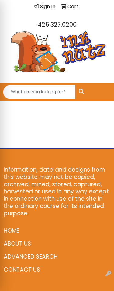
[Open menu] (102, 92)
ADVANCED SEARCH (30, 257)
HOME (11, 231)
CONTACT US (22, 270)
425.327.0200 (57, 24)
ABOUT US (17, 244)
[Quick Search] (39, 92)
